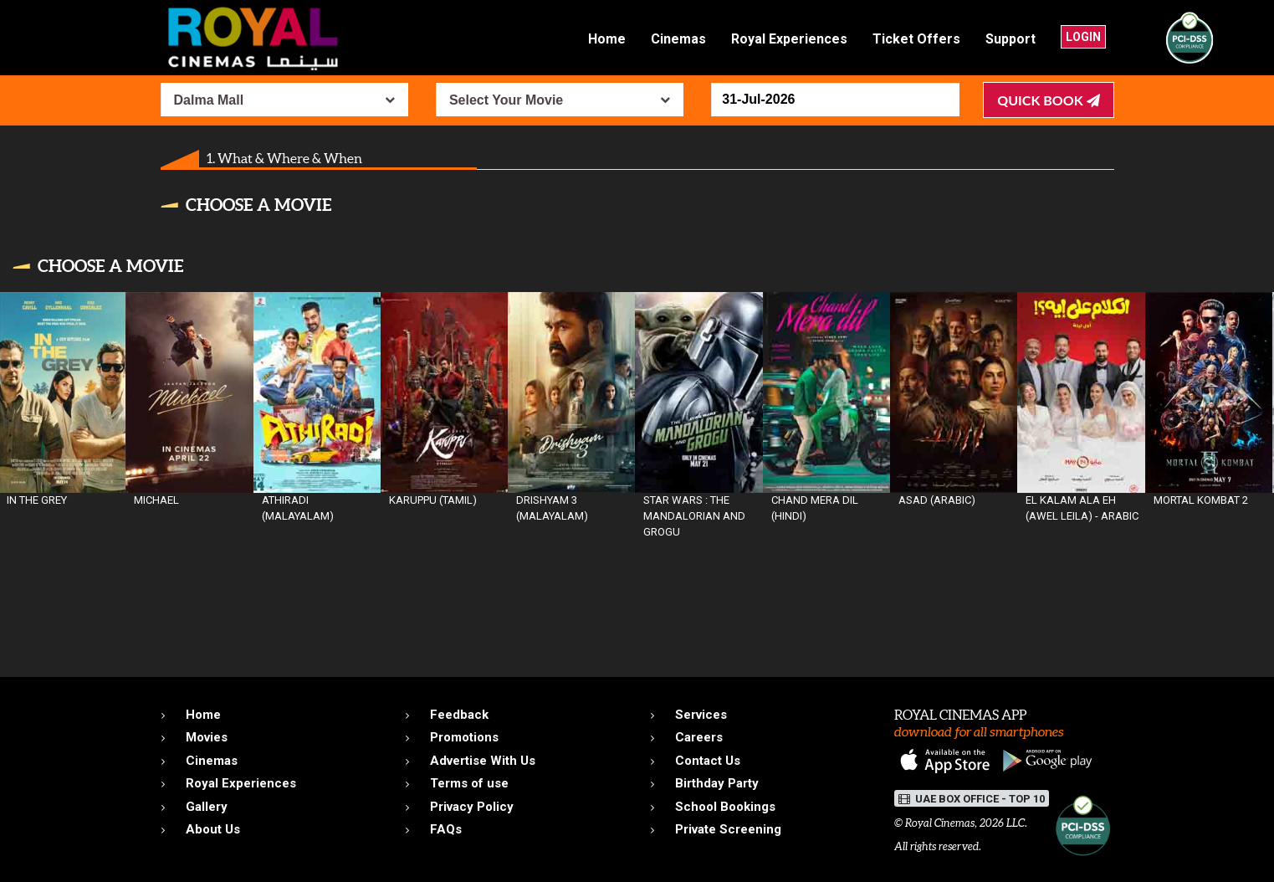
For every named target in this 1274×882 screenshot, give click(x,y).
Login (1083, 37)
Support (1010, 39)
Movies (207, 737)
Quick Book (1048, 100)
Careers (699, 737)
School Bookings (725, 806)
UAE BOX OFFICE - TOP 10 (971, 798)
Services (701, 714)
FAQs (446, 829)
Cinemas (678, 39)
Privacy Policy (472, 806)
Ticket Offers (916, 39)
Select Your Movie (506, 100)
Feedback (459, 714)
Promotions (464, 737)
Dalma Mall (209, 100)
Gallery (207, 806)
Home (607, 39)
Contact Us (707, 760)
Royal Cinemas (940, 823)
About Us (213, 829)
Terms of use (469, 783)
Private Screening (728, 829)
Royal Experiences (789, 39)
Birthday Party (717, 783)
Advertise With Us (482, 760)
